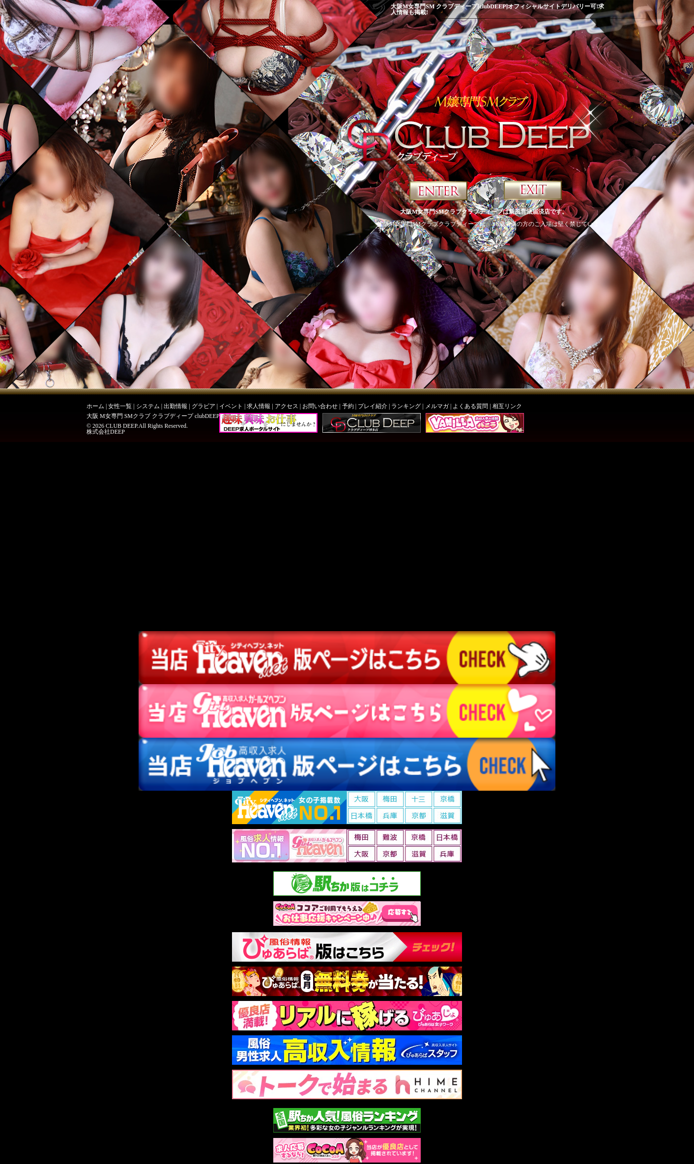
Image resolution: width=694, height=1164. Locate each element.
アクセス (286, 406)
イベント (231, 406)
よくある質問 (470, 406)
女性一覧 (120, 406)
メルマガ (437, 406)
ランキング (406, 406)
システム (148, 406)
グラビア (203, 406)
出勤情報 (175, 406)
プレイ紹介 (372, 406)
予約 (348, 406)
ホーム (95, 406)
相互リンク (507, 406)
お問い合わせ (320, 406)
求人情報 (258, 406)
